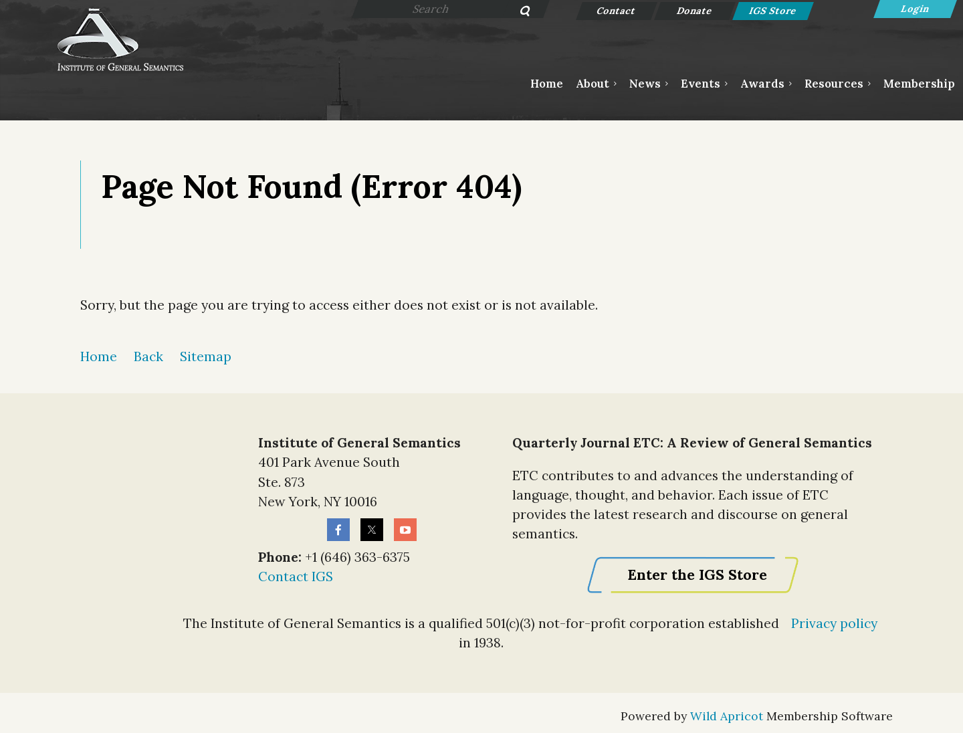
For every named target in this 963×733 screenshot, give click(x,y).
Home (98, 356)
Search (518, 12)
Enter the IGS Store (697, 575)
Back (148, 356)
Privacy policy (834, 623)
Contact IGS (295, 576)
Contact (617, 11)
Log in (915, 9)
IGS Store (773, 11)
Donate (695, 11)
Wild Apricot (726, 716)
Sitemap (205, 356)
